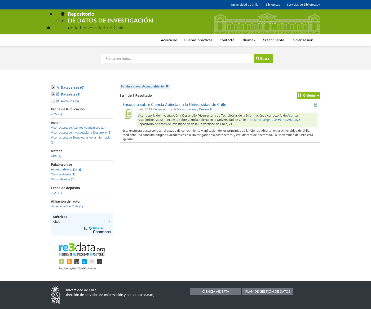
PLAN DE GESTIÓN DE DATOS (267, 291)
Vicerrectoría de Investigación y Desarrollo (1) (81, 132)
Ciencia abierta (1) (63, 174)
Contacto (227, 40)
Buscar (263, 58)
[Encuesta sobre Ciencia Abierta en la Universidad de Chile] (128, 114)
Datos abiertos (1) (63, 179)
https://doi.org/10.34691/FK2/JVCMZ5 (274, 120)
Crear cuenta (273, 40)
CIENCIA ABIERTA (215, 291)
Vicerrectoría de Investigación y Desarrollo (184, 109)
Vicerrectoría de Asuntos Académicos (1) (78, 127)
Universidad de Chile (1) (67, 206)
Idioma (249, 40)
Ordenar (308, 95)
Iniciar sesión (302, 40)
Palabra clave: (145, 86)
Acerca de (169, 40)
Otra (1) (56, 156)
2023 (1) (56, 193)
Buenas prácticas (198, 40)
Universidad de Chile (244, 5)
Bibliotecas (272, 5)
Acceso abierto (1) (66, 169)
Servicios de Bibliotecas (303, 5)
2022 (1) (56, 114)
